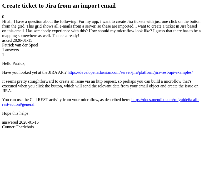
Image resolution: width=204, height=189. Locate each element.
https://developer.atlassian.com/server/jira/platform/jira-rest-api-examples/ (130, 72)
